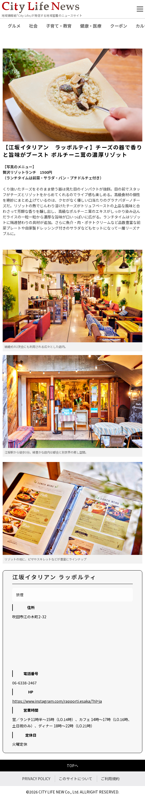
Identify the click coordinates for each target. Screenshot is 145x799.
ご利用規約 (110, 778)
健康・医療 (90, 26)
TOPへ (72, 765)
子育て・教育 (59, 26)
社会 (33, 26)
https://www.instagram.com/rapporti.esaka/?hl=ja (57, 701)
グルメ (14, 26)
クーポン (118, 26)
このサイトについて (75, 778)
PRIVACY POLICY (36, 778)
